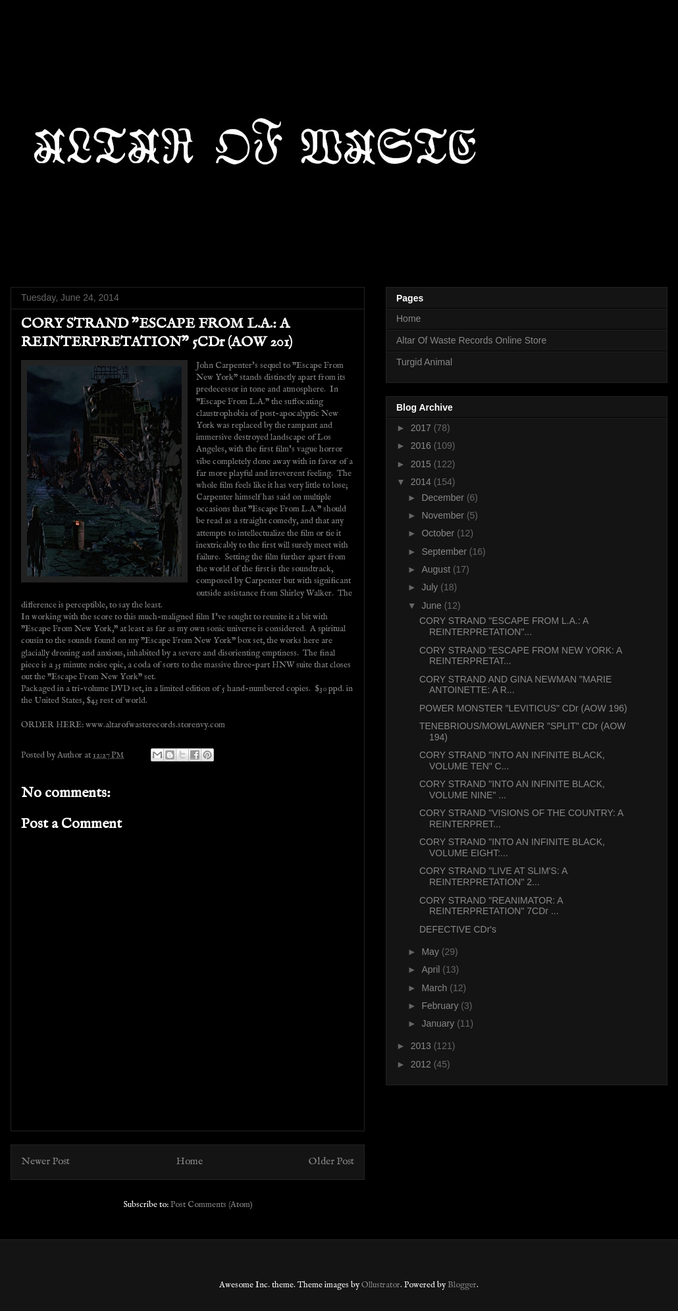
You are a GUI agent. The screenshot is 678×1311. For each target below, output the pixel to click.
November (443, 515)
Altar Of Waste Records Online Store (471, 340)
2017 (422, 428)
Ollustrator (380, 1285)
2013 (422, 1046)
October (439, 533)
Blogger (462, 1285)
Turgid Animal (424, 362)
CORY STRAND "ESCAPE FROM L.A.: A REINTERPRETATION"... (503, 626)
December (443, 497)
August (436, 569)
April (431, 969)
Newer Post (45, 1161)
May (431, 951)
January (439, 1023)
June (432, 605)
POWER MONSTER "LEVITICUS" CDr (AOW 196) (523, 708)
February (441, 1005)
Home (189, 1161)
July (430, 587)
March (435, 988)
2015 (422, 464)
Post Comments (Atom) (211, 1204)
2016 (422, 445)
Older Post (331, 1161)
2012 (422, 1064)
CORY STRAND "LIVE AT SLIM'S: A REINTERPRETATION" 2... (493, 876)
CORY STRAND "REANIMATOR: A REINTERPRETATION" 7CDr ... (491, 906)
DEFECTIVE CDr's (457, 929)
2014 (422, 481)
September (445, 551)
